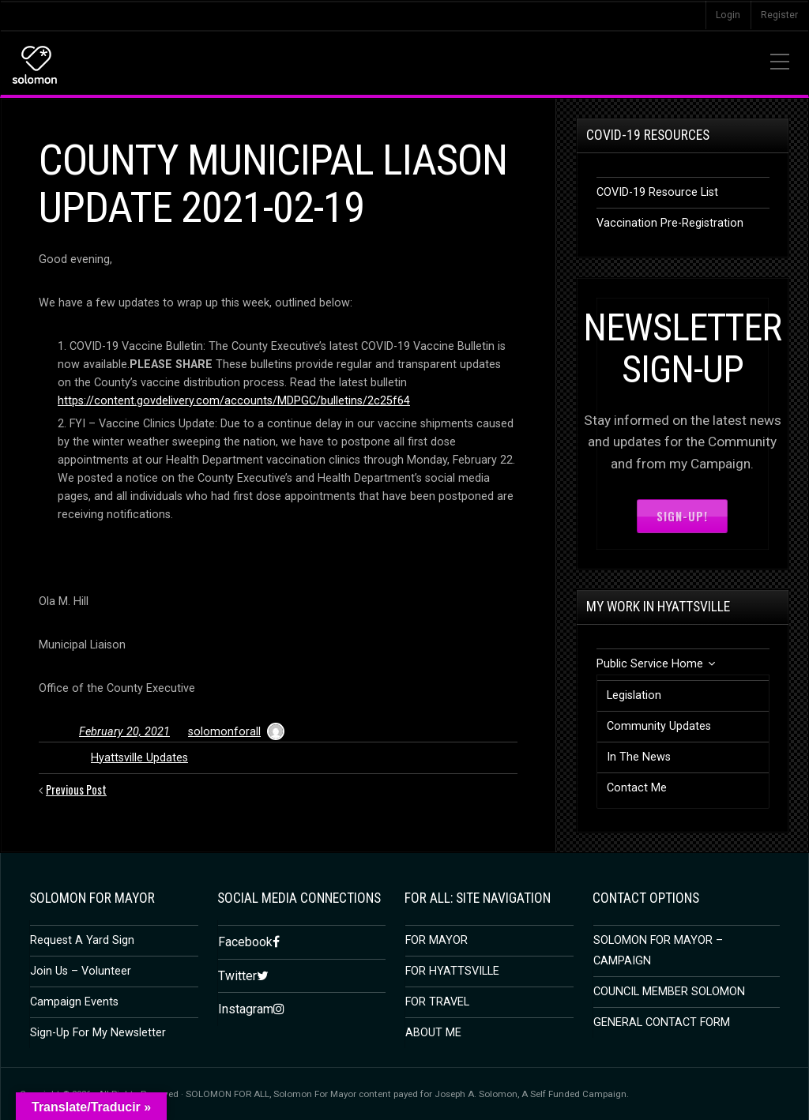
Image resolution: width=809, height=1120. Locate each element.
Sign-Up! (682, 516)
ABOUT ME (433, 1032)
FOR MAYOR (436, 940)
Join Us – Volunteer (80, 971)
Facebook (245, 941)
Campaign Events (74, 1002)
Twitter (237, 975)
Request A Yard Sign (82, 940)
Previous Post (77, 789)
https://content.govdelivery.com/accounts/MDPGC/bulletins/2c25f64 (234, 401)
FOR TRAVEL (437, 1002)
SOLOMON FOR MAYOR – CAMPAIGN (658, 951)
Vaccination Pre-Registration (669, 223)
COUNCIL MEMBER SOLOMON (669, 991)
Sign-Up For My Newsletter (98, 1032)
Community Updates (659, 726)
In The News (639, 757)
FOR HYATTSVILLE (452, 971)
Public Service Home (649, 664)
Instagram (245, 1009)
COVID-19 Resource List (657, 192)
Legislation (634, 695)
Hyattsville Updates (139, 757)
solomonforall (224, 732)
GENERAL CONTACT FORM (661, 1022)
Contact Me (637, 788)
